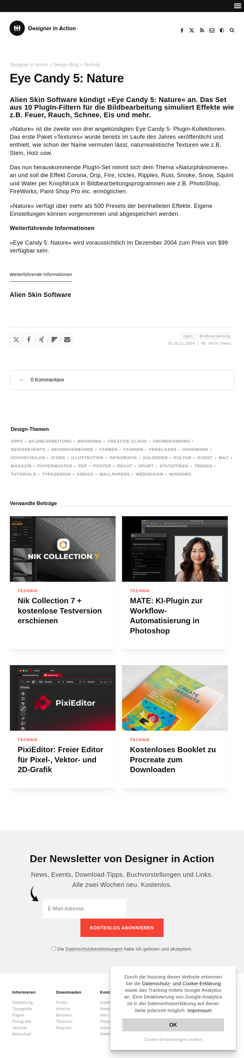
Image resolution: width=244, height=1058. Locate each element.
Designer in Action (43, 28)
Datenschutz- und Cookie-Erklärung (181, 983)
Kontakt (212, 30)
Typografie (22, 1008)
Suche (232, 30)
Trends (203, 466)
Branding (89, 441)
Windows (180, 474)
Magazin (21, 466)
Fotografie (21, 1021)
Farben (108, 449)
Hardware (195, 449)
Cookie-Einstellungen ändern (173, 1039)
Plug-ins (64, 1027)
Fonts (61, 1002)
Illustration (87, 457)
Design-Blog (66, 64)
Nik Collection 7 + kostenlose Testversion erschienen (60, 610)
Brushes (64, 1014)
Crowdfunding (171, 441)
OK (173, 1025)
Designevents (28, 449)
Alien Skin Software (40, 294)
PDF (82, 466)
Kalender (155, 457)
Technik (92, 64)
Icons (58, 457)
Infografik (123, 457)
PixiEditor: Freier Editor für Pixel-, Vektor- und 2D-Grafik (60, 759)
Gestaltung (22, 1002)
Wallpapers (114, 474)
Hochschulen (28, 457)
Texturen (64, 1021)
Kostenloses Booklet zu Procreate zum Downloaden (173, 759)
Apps (188, 336)
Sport (146, 466)
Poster (102, 466)
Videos (85, 474)
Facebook (182, 30)
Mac (224, 457)
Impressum (199, 1010)
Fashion (133, 449)
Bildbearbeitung (215, 336)
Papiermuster (54, 466)
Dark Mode (222, 30)
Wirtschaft (21, 1033)
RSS (202, 30)
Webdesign (149, 474)
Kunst (205, 457)
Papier (18, 1014)
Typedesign (56, 474)
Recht (124, 466)
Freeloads (163, 449)
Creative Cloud (127, 441)
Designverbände (72, 449)
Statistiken (173, 466)
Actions (63, 1008)
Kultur (183, 457)
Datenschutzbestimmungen (94, 948)
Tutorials (23, 474)
